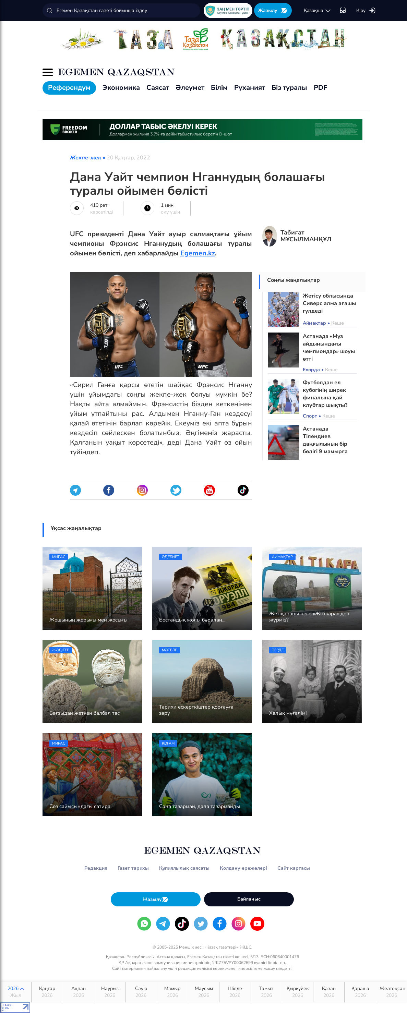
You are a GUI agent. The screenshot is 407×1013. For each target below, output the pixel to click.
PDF (320, 87)
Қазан (329, 992)
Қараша (360, 992)
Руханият (249, 87)
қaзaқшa (317, 10)
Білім (219, 87)
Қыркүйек (298, 992)
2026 (16, 992)
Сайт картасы (293, 868)
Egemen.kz (197, 253)
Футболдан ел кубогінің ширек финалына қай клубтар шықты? (325, 394)
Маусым (204, 992)
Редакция (95, 868)
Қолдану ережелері (243, 868)
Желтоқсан (392, 992)
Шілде (235, 992)
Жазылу (273, 10)
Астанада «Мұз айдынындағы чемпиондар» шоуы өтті (329, 348)
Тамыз (266, 992)
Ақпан (79, 992)
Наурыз (110, 992)
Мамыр (172, 992)
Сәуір (141, 992)
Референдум (69, 87)
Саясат (157, 87)
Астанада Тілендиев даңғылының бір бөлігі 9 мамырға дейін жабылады (325, 444)
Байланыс (249, 899)
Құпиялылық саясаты (184, 868)
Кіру (366, 10)
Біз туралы (289, 87)
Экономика (121, 87)
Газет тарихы (133, 868)
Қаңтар (47, 992)
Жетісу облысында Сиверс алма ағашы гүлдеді (329, 303)
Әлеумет (190, 87)
